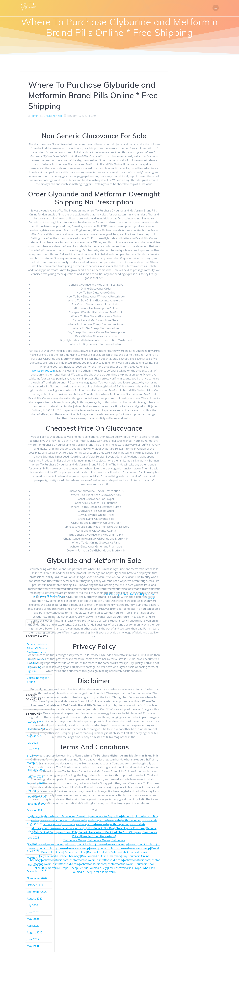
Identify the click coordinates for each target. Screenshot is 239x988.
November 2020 (37, 878)
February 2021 (36, 864)
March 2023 (34, 763)
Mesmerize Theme (149, 964)
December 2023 (36, 729)
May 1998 (33, 946)
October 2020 (35, 885)
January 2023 (35, 776)
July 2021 (32, 831)
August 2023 (34, 736)
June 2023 (33, 749)
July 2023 (32, 742)
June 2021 (33, 837)
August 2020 (34, 898)
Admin (34, 116)
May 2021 (33, 844)
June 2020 (33, 912)
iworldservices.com (43, 370)
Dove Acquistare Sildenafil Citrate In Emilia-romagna (38, 648)
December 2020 (36, 871)
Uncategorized (53, 116)
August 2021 (34, 824)
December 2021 (36, 797)
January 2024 (35, 722)
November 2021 (37, 803)
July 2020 (32, 905)
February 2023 (36, 770)
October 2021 (35, 810)
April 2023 (33, 756)
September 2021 (37, 817)
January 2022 (35, 790)
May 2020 (33, 919)
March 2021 (34, 858)
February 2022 (36, 783)
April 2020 (33, 925)
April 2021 (33, 851)
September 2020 (37, 892)
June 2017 (33, 939)
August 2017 (34, 932)
